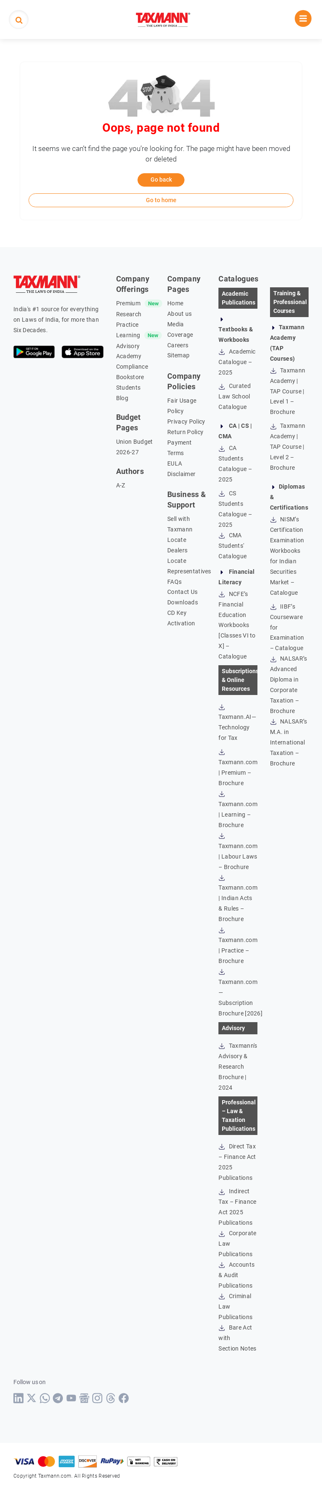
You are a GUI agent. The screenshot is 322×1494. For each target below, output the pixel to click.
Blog (122, 398)
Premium (128, 303)
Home (175, 303)
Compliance (132, 366)
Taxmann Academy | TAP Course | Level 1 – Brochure (288, 391)
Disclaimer (181, 474)
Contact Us (182, 591)
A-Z (120, 485)
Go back (161, 179)
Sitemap (178, 355)
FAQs (174, 581)
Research (129, 314)
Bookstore (130, 377)
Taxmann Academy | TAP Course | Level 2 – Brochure (288, 446)
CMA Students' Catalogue (232, 546)
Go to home (161, 200)
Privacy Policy (186, 421)
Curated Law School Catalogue (234, 396)
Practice (127, 324)
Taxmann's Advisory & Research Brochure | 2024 (237, 1066)
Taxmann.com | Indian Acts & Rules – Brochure (237, 899)
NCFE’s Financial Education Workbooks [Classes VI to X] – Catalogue (236, 625)
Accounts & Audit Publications (236, 1275)
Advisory (128, 346)
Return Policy (185, 432)
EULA (174, 463)
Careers (177, 345)
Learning (128, 335)
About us (179, 313)
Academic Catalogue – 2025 (236, 362)
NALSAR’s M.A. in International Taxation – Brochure (288, 742)
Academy (128, 356)
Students (128, 387)
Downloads (182, 602)
